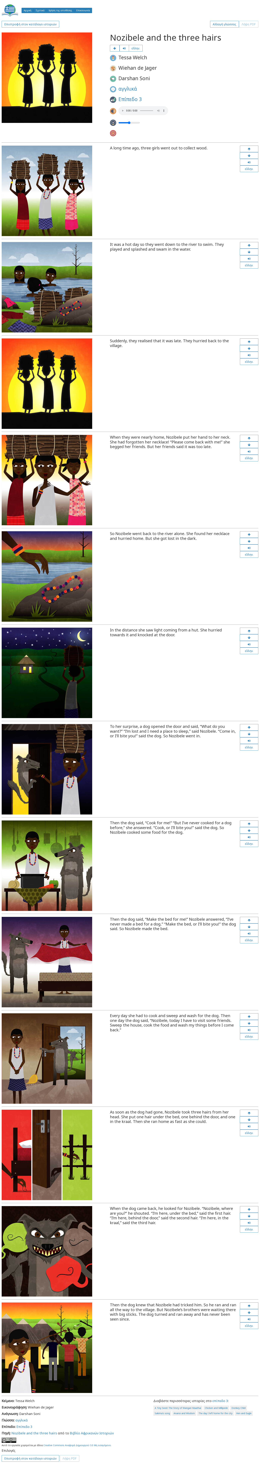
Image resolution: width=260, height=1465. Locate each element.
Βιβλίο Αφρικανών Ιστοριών (92, 1433)
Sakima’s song (162, 1413)
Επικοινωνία (83, 10)
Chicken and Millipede (216, 1408)
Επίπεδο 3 (130, 99)
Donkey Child (238, 1408)
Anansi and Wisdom (184, 1413)
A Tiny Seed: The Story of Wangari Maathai (178, 1408)
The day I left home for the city (215, 1413)
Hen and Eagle (244, 1413)
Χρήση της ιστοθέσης (60, 10)
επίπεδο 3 (220, 1401)
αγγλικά (127, 88)
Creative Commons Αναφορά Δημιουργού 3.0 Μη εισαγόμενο (77, 1445)
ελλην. (135, 48)
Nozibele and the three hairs (34, 1433)
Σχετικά (40, 10)
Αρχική (27, 10)
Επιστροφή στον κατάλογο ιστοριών (30, 24)
